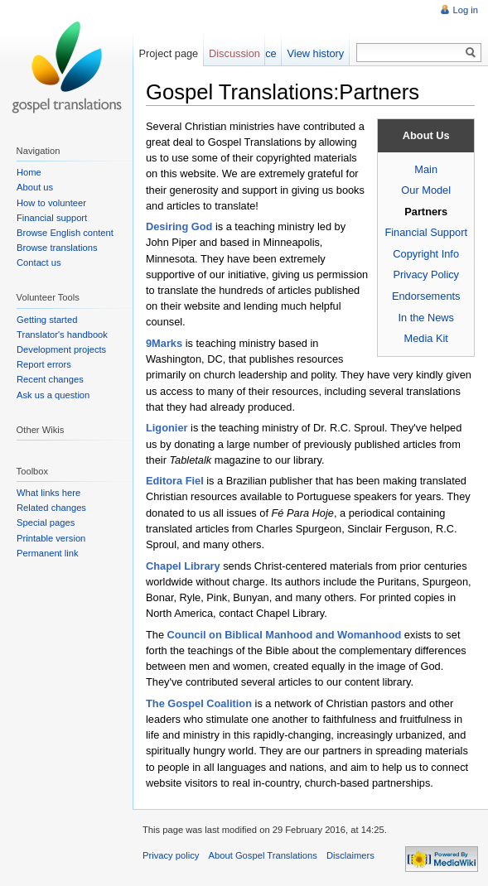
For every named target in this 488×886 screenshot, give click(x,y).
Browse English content (65, 233)
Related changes (51, 508)
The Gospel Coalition (199, 703)
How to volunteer (51, 203)
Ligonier (166, 427)
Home (29, 172)
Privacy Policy (426, 274)
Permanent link (48, 553)
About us (35, 187)
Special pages (46, 522)
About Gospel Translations (263, 855)
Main (425, 169)
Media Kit (426, 338)
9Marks (164, 343)
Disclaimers (350, 855)
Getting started (47, 320)
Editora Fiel (175, 480)
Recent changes (50, 379)
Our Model (426, 190)
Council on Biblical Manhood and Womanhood (284, 634)
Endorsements (426, 296)
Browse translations (57, 248)
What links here (48, 493)
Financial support (52, 218)
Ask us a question (53, 395)
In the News (426, 317)
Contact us (38, 262)
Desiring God (179, 226)
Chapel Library (183, 566)
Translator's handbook (62, 334)
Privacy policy (171, 855)
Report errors (44, 364)
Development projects (61, 349)
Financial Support (425, 232)
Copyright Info (426, 254)
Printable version (51, 538)
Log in (465, 10)
